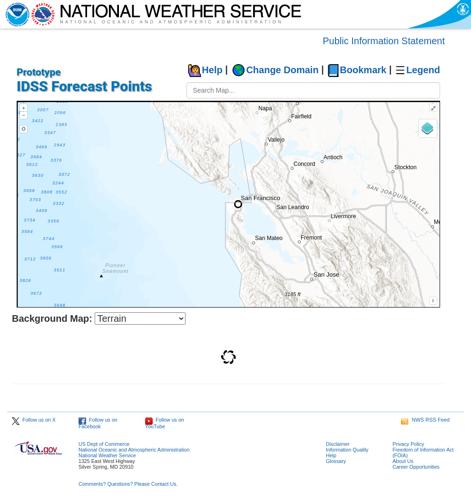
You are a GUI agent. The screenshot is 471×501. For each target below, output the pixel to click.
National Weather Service (107, 455)
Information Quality (347, 450)
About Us (402, 461)
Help (212, 70)
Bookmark (363, 70)
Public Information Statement (384, 41)
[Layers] (428, 128)
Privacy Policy (408, 444)
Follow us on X (34, 420)
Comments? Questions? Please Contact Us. (127, 484)
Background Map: (52, 318)
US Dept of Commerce (103, 444)
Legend (423, 70)
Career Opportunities (416, 467)
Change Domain (282, 70)
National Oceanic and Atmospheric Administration (133, 450)
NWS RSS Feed (425, 420)
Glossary (336, 461)
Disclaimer (338, 444)
